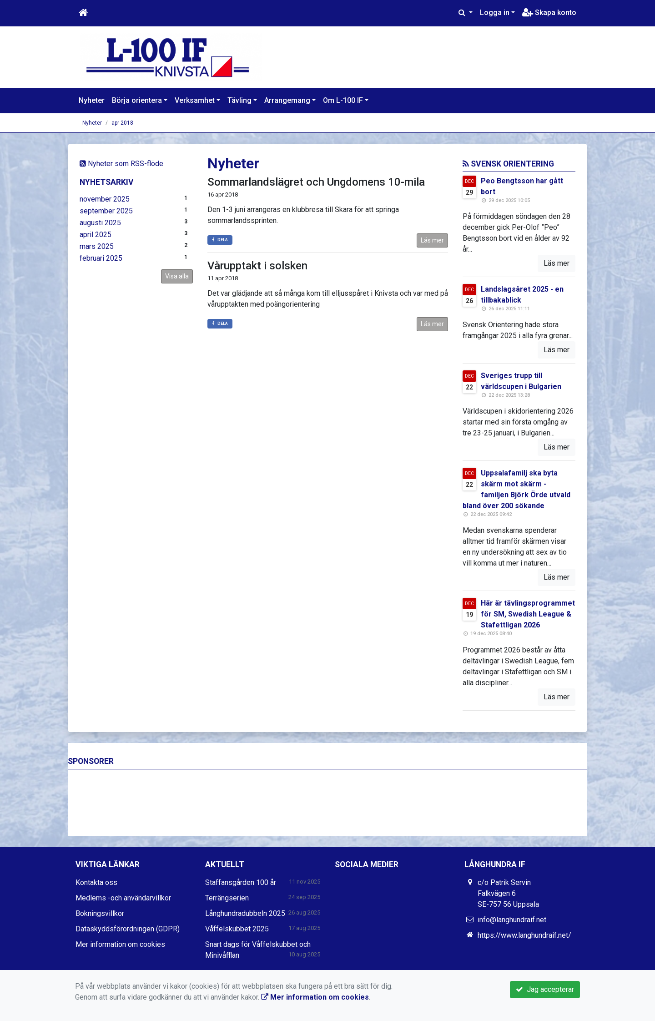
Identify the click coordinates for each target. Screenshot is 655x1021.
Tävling (239, 100)
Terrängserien (227, 898)
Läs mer (432, 240)
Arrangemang (287, 100)
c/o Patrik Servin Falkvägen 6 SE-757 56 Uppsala (508, 893)
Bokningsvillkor (100, 913)
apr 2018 (122, 123)
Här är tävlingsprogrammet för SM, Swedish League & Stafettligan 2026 (528, 614)
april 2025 (95, 234)
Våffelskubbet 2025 (237, 929)
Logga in (494, 12)
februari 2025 (101, 258)
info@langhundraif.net (512, 919)
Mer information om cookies (120, 944)
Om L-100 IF (343, 100)
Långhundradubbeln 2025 (245, 913)
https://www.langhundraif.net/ (524, 935)
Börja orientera (137, 100)
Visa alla (177, 276)
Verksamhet (195, 100)
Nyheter (92, 100)
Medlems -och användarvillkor (123, 898)
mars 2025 (97, 246)
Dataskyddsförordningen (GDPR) (128, 929)
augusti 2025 (100, 222)
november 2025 (105, 199)
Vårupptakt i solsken (257, 265)
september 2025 (106, 211)
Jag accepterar (545, 989)
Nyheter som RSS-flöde (121, 163)
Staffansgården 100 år (240, 882)
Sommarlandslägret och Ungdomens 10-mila (316, 182)
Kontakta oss (96, 882)
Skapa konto (549, 12)
